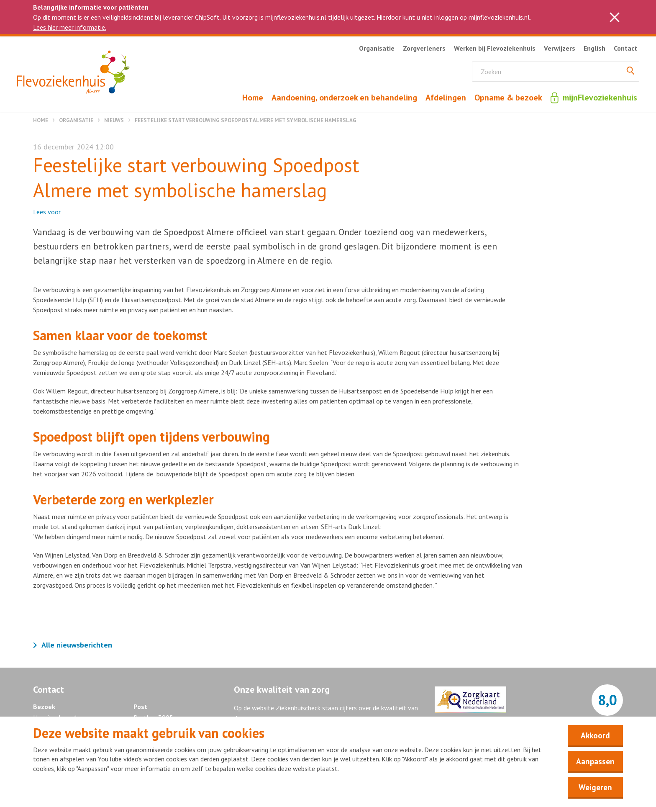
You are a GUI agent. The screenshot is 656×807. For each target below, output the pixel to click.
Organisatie (76, 120)
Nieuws (114, 120)
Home (40, 120)
